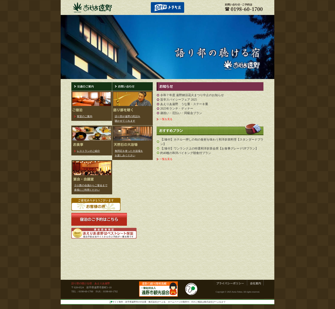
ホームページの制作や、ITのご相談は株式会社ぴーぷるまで (196, 302)
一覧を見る (166, 119)
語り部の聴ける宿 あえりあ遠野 (90, 283)
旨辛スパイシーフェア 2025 (178, 99)
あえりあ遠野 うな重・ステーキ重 (184, 104)
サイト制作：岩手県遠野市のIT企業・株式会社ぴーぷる (138, 302)
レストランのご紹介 (88, 150)
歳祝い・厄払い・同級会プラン (181, 113)
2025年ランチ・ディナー (176, 108)
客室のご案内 (84, 116)
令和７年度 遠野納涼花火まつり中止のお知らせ (192, 95)
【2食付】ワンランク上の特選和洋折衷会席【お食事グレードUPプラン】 (209, 148)
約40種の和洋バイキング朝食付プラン (185, 153)
